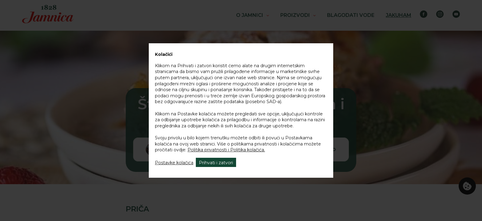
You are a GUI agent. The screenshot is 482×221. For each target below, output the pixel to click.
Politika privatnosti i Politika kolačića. (226, 150)
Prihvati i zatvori (216, 162)
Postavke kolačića (174, 162)
